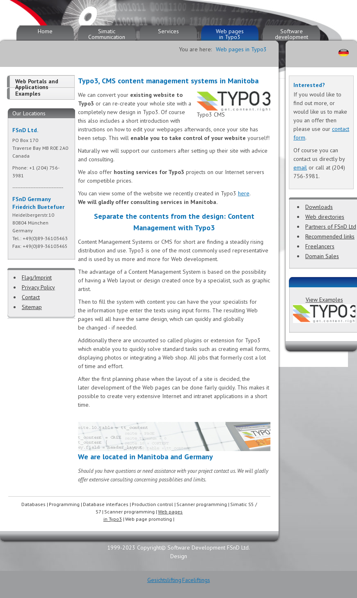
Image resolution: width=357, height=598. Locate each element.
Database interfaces (105, 504)
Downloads (319, 207)
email (300, 167)
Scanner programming (201, 504)
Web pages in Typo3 (230, 34)
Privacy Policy (38, 287)
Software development (291, 34)
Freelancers (319, 246)
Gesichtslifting (164, 580)
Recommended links (330, 236)
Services (168, 31)
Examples (28, 93)
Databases (33, 504)
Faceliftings (196, 580)
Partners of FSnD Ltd (330, 226)
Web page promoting (148, 519)
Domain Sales (322, 256)
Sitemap (32, 307)
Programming (64, 504)
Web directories (324, 216)
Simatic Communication (106, 34)
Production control (152, 504)
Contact (31, 297)
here (243, 193)
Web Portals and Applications (36, 84)
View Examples (324, 299)
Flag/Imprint (37, 277)
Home (45, 31)
